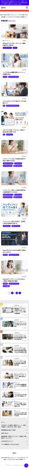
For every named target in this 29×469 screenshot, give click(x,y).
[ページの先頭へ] (26, 466)
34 (16, 293)
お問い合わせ (4, 433)
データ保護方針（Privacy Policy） (10, 444)
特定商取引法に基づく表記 (9, 430)
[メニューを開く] (27, 7)
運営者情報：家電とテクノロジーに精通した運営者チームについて (13, 437)
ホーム (3, 422)
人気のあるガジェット (7, 441)
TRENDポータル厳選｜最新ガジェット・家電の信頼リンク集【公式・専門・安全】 (13, 426)
